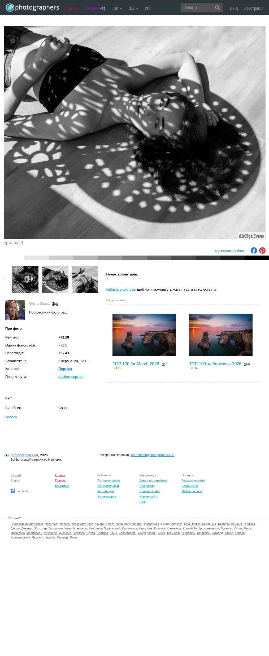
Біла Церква (192, 523)
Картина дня (105, 491)
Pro (147, 8)
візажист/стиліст (82, 523)
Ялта (73, 537)
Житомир (40, 528)
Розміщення (189, 485)
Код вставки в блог (229, 251)
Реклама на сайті (193, 480)
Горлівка (249, 523)
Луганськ (227, 528)
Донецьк (27, 528)
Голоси (11, 417)
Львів (247, 528)
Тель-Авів (173, 532)
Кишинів (159, 528)
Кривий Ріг (190, 528)
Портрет (65, 369)
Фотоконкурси (106, 496)
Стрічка (71, 8)
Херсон (240, 532)
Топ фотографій (108, 485)
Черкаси (37, 537)
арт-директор (133, 523)
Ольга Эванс (39, 304)
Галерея (95, 8)
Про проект (147, 485)
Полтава (102, 532)
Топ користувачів (108, 480)
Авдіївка (177, 523)
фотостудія (151, 523)
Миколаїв (64, 532)
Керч (142, 528)
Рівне (113, 532)
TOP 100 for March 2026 (135, 364)
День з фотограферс (154, 480)
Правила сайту (150, 491)
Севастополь (127, 532)
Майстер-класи (191, 491)
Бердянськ (209, 523)
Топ (117, 8)
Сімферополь (147, 532)
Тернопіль (188, 532)
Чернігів (50, 537)
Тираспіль (203, 532)
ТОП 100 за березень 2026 (215, 364)
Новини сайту (149, 496)
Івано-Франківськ (75, 528)
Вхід (234, 8)
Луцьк (238, 528)
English (15, 480)
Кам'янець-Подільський (104, 528)
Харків (228, 532)
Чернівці (62, 537)
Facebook (19, 491)
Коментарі (62, 485)
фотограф (51, 523)
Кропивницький (208, 528)
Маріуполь (18, 532)
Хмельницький (20, 537)
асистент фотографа (109, 523)
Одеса (90, 532)
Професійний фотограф (27, 523)
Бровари (224, 523)
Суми (161, 532)
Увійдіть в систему (120, 289)
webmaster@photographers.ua (152, 455)
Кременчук (174, 528)
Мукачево (50, 532)
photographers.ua (24, 455)
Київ (149, 528)
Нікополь (79, 532)
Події (143, 501)
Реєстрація (253, 8)
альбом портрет (71, 377)
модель (65, 523)
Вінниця (236, 523)
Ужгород (217, 532)
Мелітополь (34, 532)
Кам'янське (129, 528)
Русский (16, 475)
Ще (133, 8)
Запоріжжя (55, 528)
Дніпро (15, 528)
